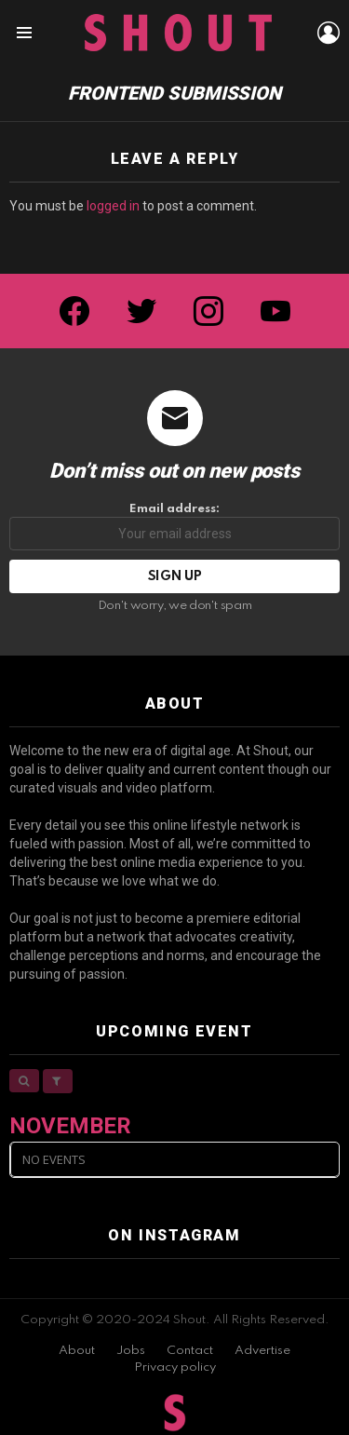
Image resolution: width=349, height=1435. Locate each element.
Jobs (130, 1351)
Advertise (262, 1351)
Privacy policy (175, 1367)
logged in (113, 205)
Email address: (174, 526)
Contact (190, 1351)
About (77, 1351)
